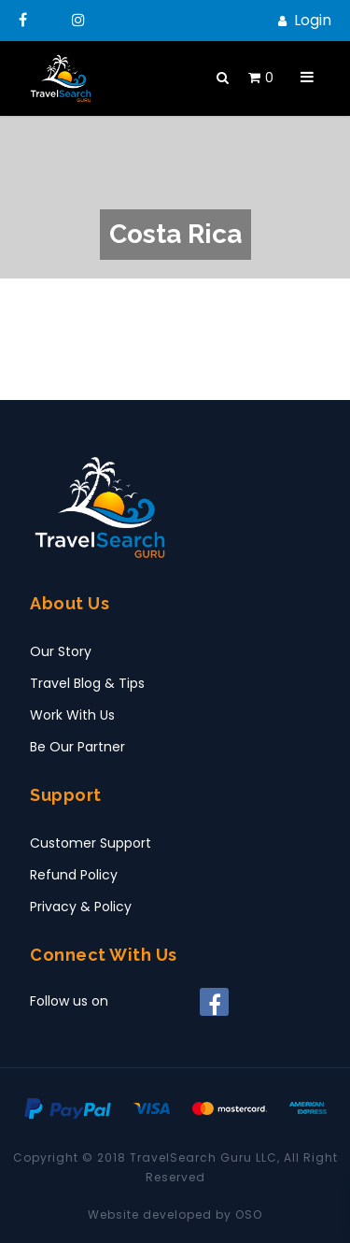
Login (312, 20)
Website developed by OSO (175, 1214)
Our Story (60, 651)
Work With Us (72, 715)
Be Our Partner (77, 746)
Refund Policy (74, 874)
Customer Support (90, 843)
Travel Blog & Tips (87, 683)
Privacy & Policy (81, 906)
